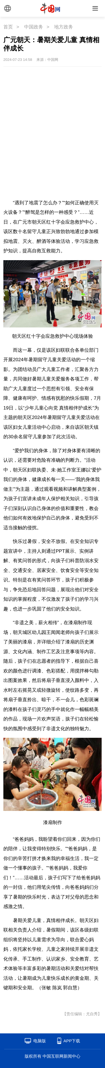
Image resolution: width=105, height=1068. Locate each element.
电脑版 (39, 1041)
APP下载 (71, 1041)
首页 (8, 27)
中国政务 (33, 27)
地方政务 (63, 27)
